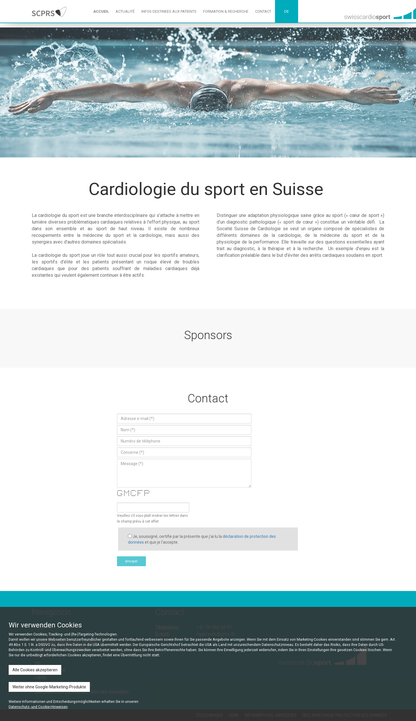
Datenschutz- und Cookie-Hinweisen (38, 707)
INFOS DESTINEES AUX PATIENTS (168, 11)
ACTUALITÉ (125, 11)
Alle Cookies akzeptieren (34, 670)
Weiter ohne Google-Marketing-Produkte (49, 687)
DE (286, 11)
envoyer (131, 561)
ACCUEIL (101, 11)
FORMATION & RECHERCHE (225, 11)
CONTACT (263, 11)
